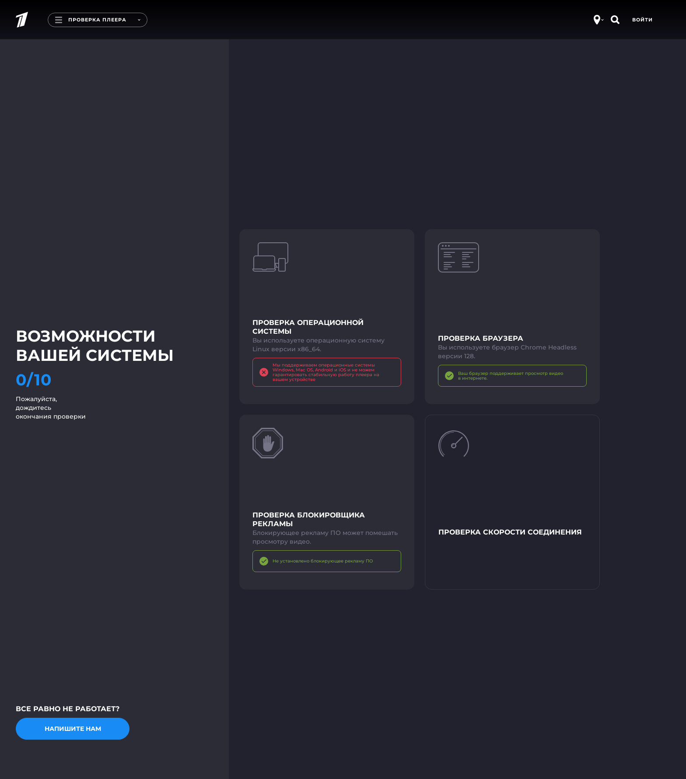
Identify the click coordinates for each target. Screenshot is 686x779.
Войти (642, 20)
